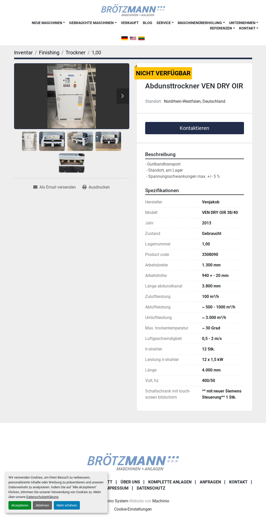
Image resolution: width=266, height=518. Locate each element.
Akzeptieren (19, 505)
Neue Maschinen (47, 23)
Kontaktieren (194, 128)
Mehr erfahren (67, 505)
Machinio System (112, 501)
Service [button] (163, 23)
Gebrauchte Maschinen (91, 23)
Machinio (160, 501)
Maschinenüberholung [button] (200, 23)
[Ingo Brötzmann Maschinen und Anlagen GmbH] (133, 461)
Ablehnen (42, 505)
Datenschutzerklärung (42, 497)
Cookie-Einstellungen (133, 509)
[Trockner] (76, 52)
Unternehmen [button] (242, 23)
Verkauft (130, 23)
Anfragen (210, 482)
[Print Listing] (96, 187)
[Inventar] (23, 52)
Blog (147, 23)
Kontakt (247, 28)
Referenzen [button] (221, 28)
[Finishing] (49, 52)
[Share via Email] (54, 187)
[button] (48, 22)
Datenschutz (151, 488)
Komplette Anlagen (169, 482)
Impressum (117, 488)
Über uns (130, 482)
